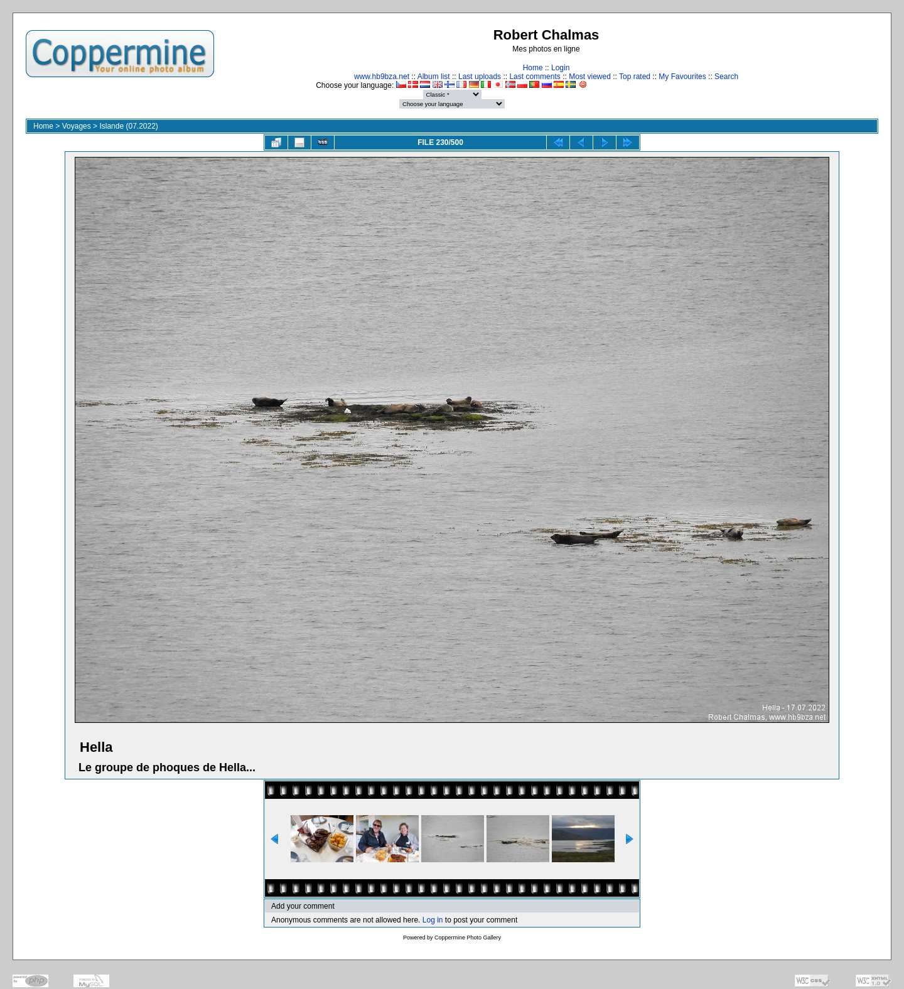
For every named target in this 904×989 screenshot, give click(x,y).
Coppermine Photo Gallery (467, 937)
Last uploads (479, 76)
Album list (433, 76)
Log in (432, 920)
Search (726, 76)
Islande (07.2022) (128, 126)
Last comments (534, 76)
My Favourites (682, 76)
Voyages (76, 126)
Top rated (634, 76)
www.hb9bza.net (381, 76)
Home (533, 67)
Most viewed (590, 76)
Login (560, 67)
